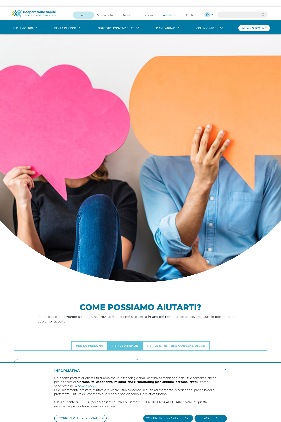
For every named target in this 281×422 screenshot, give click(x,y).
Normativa (215, 316)
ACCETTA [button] (210, 412)
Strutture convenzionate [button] (116, 21)
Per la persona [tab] (89, 265)
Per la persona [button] (65, 21)
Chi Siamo (148, 8)
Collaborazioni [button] (207, 21)
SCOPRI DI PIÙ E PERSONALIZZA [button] (80, 412)
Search (263, 8)
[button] (225, 363)
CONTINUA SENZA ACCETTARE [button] (168, 412)
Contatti (191, 8)
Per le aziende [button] (23, 21)
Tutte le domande (221, 309)
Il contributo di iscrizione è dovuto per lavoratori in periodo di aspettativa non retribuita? (97, 315)
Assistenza (169, 8)
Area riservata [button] (253, 21)
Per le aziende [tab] (125, 265)
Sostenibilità (105, 8)
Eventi (83, 8)
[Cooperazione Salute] (34, 6)
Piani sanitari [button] (165, 21)
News (126, 8)
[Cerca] (77, 282)
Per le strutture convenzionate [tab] (176, 265)
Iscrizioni (214, 324)
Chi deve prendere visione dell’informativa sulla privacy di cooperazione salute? (89, 346)
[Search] (242, 8)
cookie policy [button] (87, 379)
